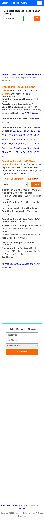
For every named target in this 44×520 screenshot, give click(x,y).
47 (17, 139)
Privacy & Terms (21, 505)
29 (3, 135)
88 (6, 152)
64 (6, 143)
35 (20, 135)
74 (34, 143)
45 (13, 139)
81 (20, 148)
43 (6, 139)
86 (38, 148)
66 (13, 143)
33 (13, 135)
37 (27, 135)
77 (6, 148)
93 (20, 152)
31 (6, 135)
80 (17, 148)
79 (13, 148)
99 (3, 156)
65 (10, 143)
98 (38, 152)
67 (17, 143)
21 (14, 131)
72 (31, 143)
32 (10, 135)
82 (24, 148)
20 (11, 131)
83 (27, 148)
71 (27, 143)
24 (25, 131)
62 (38, 139)
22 (18, 131)
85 (34, 148)
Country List (17, 74)
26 (32, 131)
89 (10, 152)
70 (24, 143)
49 (24, 139)
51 (27, 139)
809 (37, 118)
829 (3, 123)
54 (31, 139)
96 (31, 152)
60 (34, 139)
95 (27, 152)
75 (38, 143)
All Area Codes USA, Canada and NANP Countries (21, 265)
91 (13, 152)
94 (24, 152)
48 (20, 139)
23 (21, 131)
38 (31, 135)
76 (3, 148)
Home (5, 74)
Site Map (22, 508)
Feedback (36, 505)
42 (3, 139)
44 (10, 139)
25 (28, 131)
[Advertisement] (22, 48)
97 (34, 152)
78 (10, 148)
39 (34, 135)
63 (3, 143)
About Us (5, 505)
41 (38, 135)
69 (20, 143)
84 (31, 148)
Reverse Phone (33, 74)
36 (24, 135)
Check (36, 184)
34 (17, 135)
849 (8, 123)
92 (17, 152)
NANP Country (32, 113)
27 (35, 131)
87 (3, 152)
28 (39, 131)
